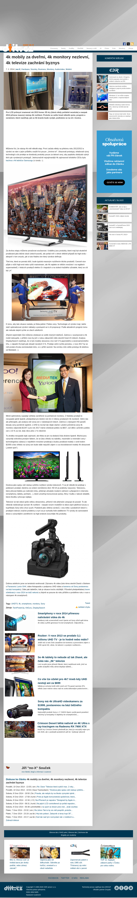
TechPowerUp (18, 608)
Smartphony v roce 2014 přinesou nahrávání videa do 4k (58, 615)
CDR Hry (114, 70)
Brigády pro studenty (68, 835)
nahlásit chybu (84, 607)
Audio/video (60, 69)
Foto (114, 48)
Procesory (54, 48)
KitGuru (29, 608)
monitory (36, 604)
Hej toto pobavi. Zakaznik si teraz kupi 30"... (54, 814)
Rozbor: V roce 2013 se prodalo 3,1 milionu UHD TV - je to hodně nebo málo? (63, 637)
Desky (63, 48)
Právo (107, 48)
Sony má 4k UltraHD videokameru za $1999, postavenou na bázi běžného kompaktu (60, 705)
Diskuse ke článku (16, 779)
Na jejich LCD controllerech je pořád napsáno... (56, 804)
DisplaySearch (39, 608)
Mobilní (69, 69)
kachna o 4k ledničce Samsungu (19, 160)
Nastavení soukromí (33, 895)
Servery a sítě (91, 48)
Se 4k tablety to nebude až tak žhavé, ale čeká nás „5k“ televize (62, 659)
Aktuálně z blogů (114, 200)
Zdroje (130, 48)
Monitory (122, 48)
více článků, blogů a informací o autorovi (36, 772)
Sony (43, 604)
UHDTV (14, 604)
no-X (18, 69)
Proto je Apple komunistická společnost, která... (56, 797)
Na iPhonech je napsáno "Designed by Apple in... (56, 800)
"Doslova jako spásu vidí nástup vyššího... (67, 790)
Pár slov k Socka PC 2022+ (118, 234)
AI (100, 48)
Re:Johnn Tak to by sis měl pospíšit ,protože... (53, 810)
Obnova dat (72, 832)
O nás (74, 878)
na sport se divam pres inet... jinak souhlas (60, 807)
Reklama (84, 878)
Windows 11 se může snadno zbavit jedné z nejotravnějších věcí (119, 98)
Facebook (53, 878)
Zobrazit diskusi (12, 820)
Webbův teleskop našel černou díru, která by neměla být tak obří (119, 107)
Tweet (87, 603)
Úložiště (80, 48)
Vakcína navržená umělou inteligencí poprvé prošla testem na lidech (120, 88)
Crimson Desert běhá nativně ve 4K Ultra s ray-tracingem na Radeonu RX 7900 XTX (64, 725)
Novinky (34, 69)
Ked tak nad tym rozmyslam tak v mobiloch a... (55, 817)
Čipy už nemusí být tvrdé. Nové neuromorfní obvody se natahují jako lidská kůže (120, 116)
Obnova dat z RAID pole (58, 832)
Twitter (65, 878)
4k (20, 604)
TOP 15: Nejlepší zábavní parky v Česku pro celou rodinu (110, 863)
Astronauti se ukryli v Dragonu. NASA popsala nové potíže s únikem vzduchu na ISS (119, 79)
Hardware (25, 69)
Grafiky (71, 48)
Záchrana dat (83, 832)
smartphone (27, 604)
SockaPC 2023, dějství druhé (119, 216)
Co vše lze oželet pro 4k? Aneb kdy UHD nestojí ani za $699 (62, 681)
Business (42, 69)
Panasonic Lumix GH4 (17, 587)
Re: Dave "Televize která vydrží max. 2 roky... (56, 787)
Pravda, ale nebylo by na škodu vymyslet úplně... (55, 793)
